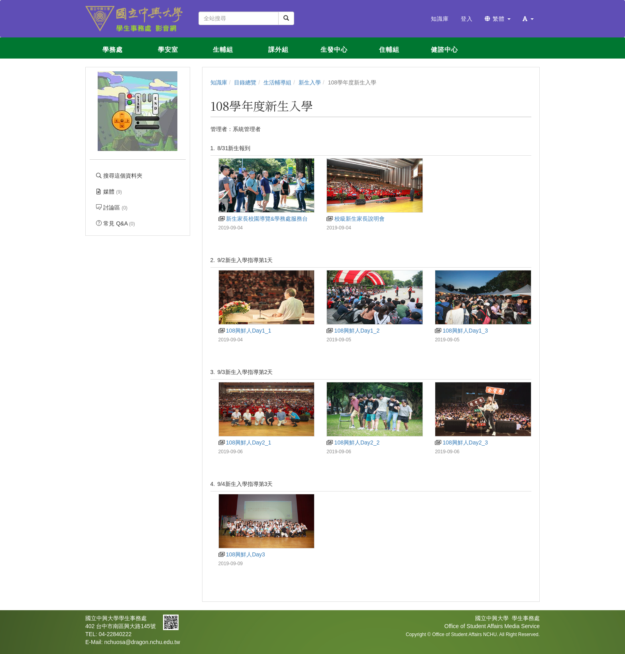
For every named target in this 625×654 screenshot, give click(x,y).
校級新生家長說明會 (355, 218)
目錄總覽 (245, 82)
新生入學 (310, 82)
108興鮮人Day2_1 (244, 442)
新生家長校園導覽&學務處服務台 (263, 218)
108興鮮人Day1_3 (461, 330)
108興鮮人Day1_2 (352, 330)
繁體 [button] (498, 19)
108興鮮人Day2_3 (461, 442)
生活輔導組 (277, 82)
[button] (528, 18)
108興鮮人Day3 (241, 554)
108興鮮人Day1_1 (244, 330)
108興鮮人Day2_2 (352, 442)
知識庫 (218, 82)
